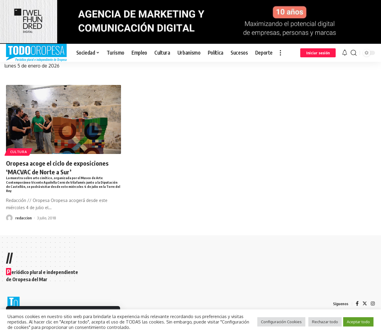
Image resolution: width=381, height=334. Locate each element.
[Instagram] (373, 303)
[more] (280, 53)
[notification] (345, 53)
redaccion (23, 219)
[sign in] (318, 52)
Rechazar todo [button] (325, 321)
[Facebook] (357, 303)
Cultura (19, 151)
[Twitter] (364, 303)
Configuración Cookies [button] (281, 321)
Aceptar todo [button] (358, 321)
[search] (354, 53)
